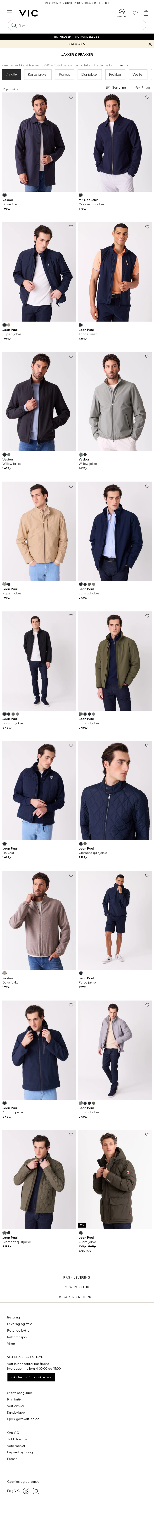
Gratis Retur (77, 1287)
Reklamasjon (17, 1337)
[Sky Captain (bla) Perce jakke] (80, 973)
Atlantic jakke (12, 1112)
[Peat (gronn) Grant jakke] (80, 1232)
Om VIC (13, 1432)
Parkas (64, 74)
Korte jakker (38, 74)
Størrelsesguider (19, 1393)
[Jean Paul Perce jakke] (115, 920)
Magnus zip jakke (91, 204)
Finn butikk (15, 1399)
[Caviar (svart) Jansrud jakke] (85, 584)
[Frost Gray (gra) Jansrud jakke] (93, 584)
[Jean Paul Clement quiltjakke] (115, 790)
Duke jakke (10, 982)
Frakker (115, 74)
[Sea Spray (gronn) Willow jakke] (8, 454)
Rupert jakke (11, 334)
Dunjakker (89, 74)
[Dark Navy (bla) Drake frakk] (4, 195)
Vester (138, 74)
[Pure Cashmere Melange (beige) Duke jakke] (4, 973)
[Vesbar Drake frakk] (39, 142)
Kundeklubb (16, 1412)
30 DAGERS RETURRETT (77, 1297)
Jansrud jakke (89, 593)
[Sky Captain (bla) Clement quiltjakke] (80, 843)
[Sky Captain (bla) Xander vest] (80, 325)
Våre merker (16, 1446)
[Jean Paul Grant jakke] (115, 1179)
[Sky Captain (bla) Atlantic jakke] (4, 1103)
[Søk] (14, 25)
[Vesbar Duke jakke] (39, 920)
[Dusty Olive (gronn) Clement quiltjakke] (85, 843)
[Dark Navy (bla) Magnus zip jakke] (80, 195)
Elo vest (8, 853)
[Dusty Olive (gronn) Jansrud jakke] (89, 584)
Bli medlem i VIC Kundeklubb (77, 36)
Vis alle (11, 74)
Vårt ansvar (15, 1406)
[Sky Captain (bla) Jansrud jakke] (80, 584)
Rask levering (76, 1277)
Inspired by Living (20, 1452)
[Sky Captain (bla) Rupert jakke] (4, 325)
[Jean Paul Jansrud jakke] (115, 531)
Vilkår (11, 1343)
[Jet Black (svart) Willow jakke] (4, 454)
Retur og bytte (18, 1330)
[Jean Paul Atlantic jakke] (39, 1050)
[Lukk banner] (150, 44)
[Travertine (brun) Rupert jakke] (8, 325)
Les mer (123, 65)
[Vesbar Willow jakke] (39, 401)
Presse (12, 1459)
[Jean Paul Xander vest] (115, 271)
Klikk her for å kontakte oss (31, 1377)
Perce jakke (87, 982)
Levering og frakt (20, 1324)
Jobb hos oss (17, 1439)
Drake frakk (10, 204)
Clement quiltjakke (93, 853)
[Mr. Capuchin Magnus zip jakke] (115, 142)
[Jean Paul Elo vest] (39, 790)
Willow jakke (11, 463)
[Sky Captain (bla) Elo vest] (4, 843)
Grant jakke (87, 1242)
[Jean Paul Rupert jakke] (39, 271)
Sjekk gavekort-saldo (23, 1419)
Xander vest (88, 334)
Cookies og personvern (24, 1481)
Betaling (13, 1317)
